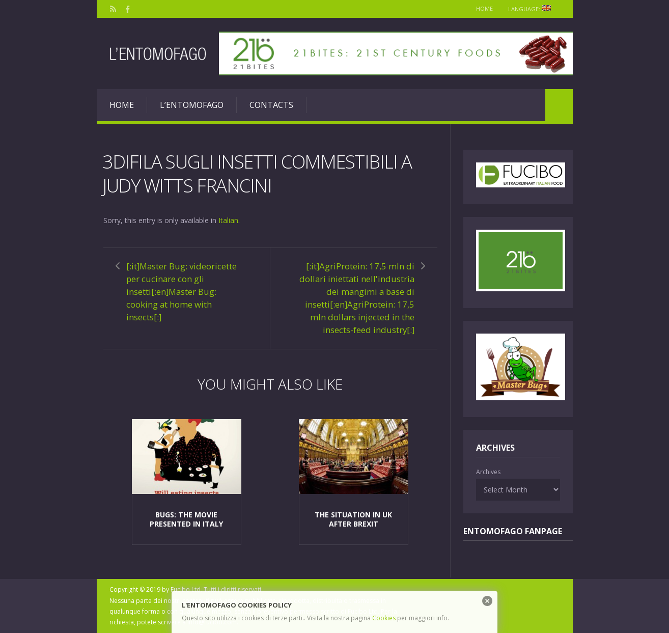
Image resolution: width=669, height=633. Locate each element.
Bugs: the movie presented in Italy (186, 519)
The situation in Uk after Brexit (353, 519)
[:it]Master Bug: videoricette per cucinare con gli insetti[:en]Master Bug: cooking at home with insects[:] (181, 291)
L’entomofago (192, 105)
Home (484, 8)
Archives (488, 471)
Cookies (384, 618)
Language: (533, 9)
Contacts (271, 105)
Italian (228, 220)
